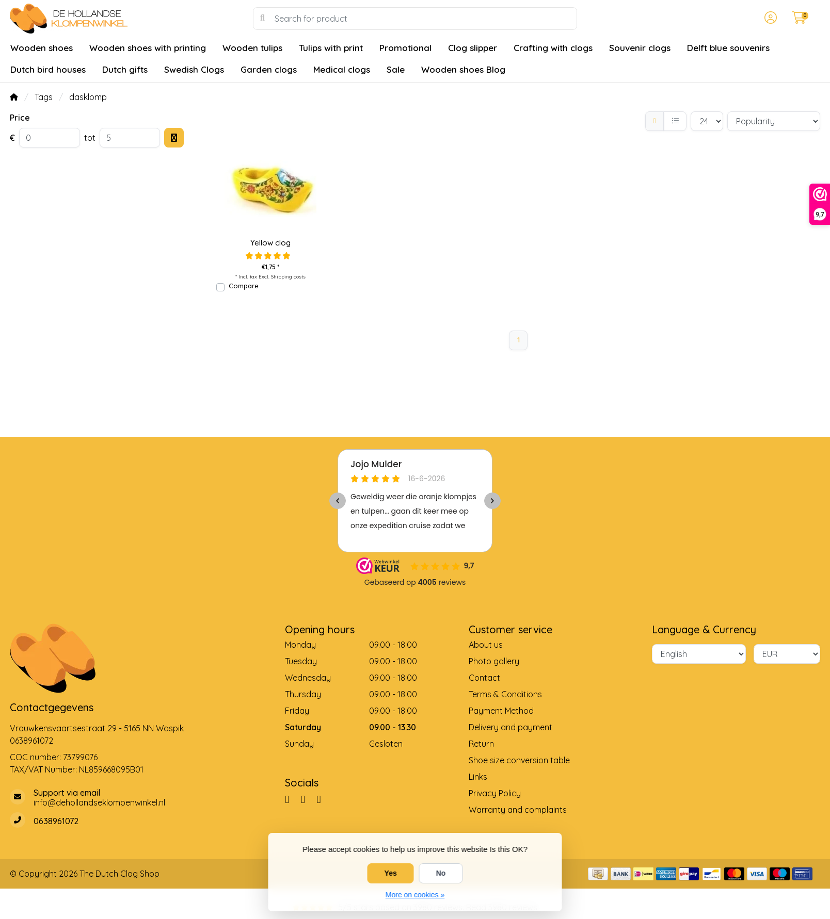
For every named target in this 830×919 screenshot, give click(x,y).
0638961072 (31, 740)
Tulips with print (331, 47)
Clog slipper (472, 47)
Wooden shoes (41, 47)
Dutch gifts (125, 69)
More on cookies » (415, 895)
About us (486, 644)
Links (478, 777)
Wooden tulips (252, 47)
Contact (484, 677)
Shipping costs (288, 276)
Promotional (405, 47)
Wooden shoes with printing (147, 47)
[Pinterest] (307, 799)
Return (481, 744)
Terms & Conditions (505, 694)
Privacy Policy (495, 793)
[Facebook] (291, 799)
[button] (769, 18)
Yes (391, 873)
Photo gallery (494, 661)
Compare (243, 286)
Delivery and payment (510, 727)
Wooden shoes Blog (463, 69)
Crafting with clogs (553, 47)
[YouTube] (323, 799)
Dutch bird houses (48, 69)
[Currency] (787, 654)
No (441, 873)
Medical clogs (341, 69)
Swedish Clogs (194, 69)
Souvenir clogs (640, 47)
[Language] (699, 654)
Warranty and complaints (518, 810)
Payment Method (501, 710)
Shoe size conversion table (519, 760)
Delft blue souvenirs (728, 47)
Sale (396, 69)
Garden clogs (269, 69)
